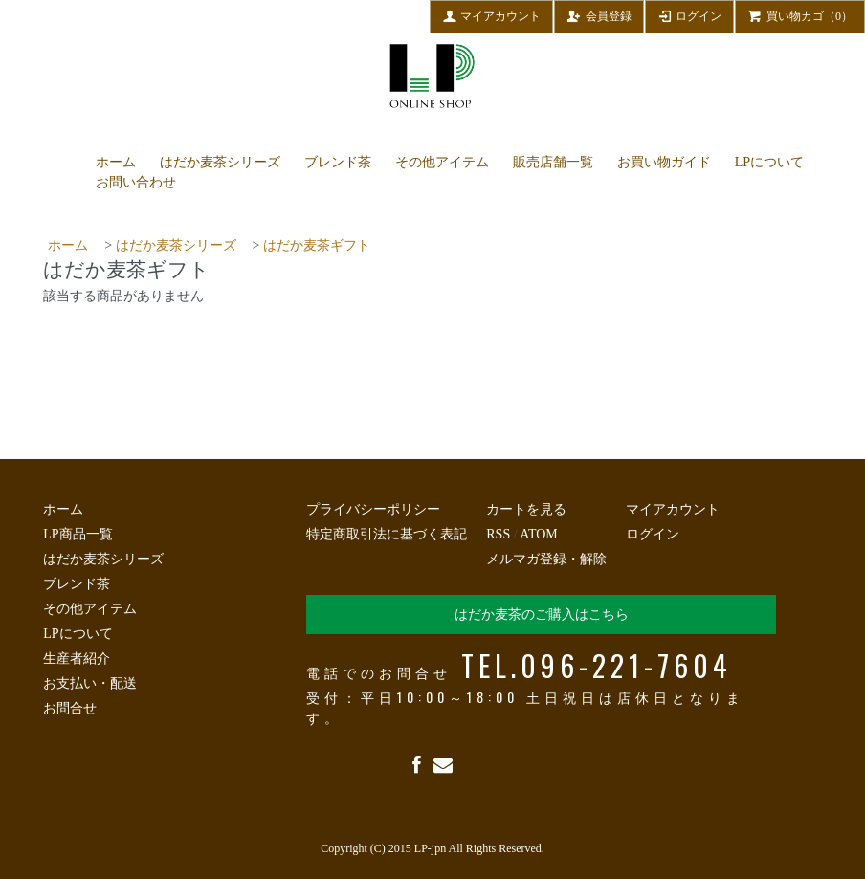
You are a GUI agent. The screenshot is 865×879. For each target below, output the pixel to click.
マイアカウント (492, 15)
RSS (498, 534)
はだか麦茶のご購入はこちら (542, 614)
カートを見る (526, 509)
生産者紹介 (76, 658)
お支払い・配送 (90, 683)
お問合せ (70, 708)
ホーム (116, 162)
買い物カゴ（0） (800, 15)
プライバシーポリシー (373, 509)
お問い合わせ (136, 182)
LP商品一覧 (77, 534)
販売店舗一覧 (553, 162)
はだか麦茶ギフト (316, 245)
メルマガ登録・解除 (546, 559)
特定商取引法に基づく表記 (386, 534)
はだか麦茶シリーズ (220, 162)
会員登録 (599, 15)
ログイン (689, 15)
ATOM (538, 534)
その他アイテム (442, 162)
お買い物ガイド (664, 162)
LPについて (769, 162)
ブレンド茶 (337, 162)
